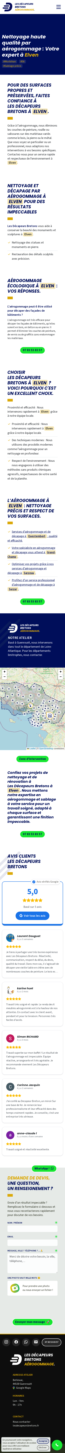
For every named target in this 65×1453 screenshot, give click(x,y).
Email (10, 1236)
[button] (48, 700)
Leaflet (31, 748)
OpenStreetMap (46, 748)
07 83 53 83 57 (32, 350)
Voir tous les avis (32, 916)
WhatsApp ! (44, 1168)
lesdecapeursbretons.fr (26, 1425)
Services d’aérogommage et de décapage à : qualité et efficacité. (32, 536)
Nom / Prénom (14, 1222)
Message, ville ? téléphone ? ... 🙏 (25, 1250)
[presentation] (32, 1306)
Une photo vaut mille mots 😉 (23, 1277)
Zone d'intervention (32, 759)
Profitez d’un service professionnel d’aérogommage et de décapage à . (31, 584)
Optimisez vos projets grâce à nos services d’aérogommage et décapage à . (30, 568)
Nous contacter (21, 1422)
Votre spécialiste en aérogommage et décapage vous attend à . (31, 552)
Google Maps (22, 1388)
